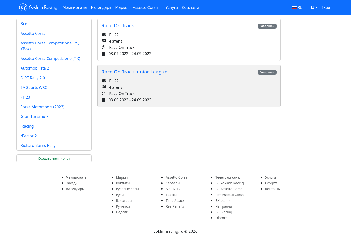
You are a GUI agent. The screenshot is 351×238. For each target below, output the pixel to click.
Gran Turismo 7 (34, 116)
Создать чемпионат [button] (54, 158)
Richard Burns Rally (38, 145)
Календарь (101, 7)
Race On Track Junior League (134, 71)
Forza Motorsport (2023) (42, 106)
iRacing (27, 126)
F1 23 (25, 97)
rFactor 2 (29, 135)
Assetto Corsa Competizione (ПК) (50, 58)
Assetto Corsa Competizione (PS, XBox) (50, 45)
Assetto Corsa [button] (146, 7)
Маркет (122, 7)
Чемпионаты (75, 7)
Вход (325, 7)
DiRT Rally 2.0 (33, 77)
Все (24, 23)
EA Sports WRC (34, 87)
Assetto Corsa (33, 33)
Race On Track (118, 25)
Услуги (172, 7)
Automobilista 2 (35, 68)
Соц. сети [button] (191, 7)
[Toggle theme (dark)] (314, 7)
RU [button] (298, 7)
